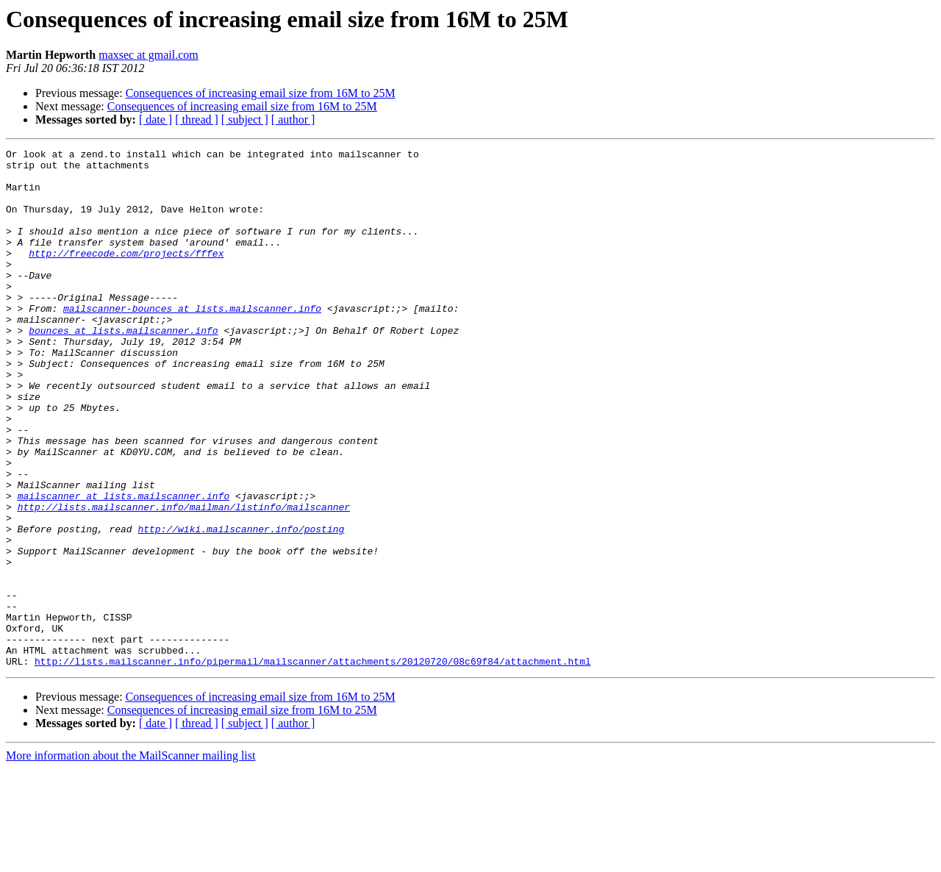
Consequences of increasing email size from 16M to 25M (261, 93)
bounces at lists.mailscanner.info (123, 367)
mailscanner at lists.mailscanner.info (124, 566)
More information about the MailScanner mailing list (130, 859)
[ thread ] (196, 119)
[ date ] (155, 119)
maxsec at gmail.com (148, 55)
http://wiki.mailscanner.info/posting (240, 605)
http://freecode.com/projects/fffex (126, 275)
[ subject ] (244, 119)
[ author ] (293, 119)
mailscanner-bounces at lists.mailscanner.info (192, 341)
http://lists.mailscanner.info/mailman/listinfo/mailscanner (184, 579)
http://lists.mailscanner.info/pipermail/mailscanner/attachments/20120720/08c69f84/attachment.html (313, 764)
